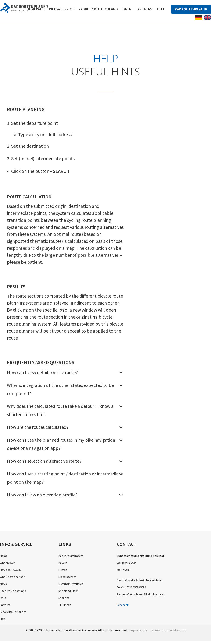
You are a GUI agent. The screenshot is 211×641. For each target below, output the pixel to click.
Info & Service (61, 9)
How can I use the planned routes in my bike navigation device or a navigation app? (65, 444)
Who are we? (7, 563)
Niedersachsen (67, 577)
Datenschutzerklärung (167, 630)
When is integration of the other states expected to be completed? (65, 389)
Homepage (35, 9)
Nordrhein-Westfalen (70, 584)
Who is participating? (12, 577)
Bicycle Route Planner (13, 611)
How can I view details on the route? (65, 372)
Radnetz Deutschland (98, 9)
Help (161, 9)
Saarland (64, 597)
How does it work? (10, 570)
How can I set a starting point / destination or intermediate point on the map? (65, 478)
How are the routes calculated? (65, 427)
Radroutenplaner (191, 9)
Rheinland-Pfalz (68, 590)
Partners (144, 9)
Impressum (138, 630)
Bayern (62, 563)
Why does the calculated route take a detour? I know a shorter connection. (65, 410)
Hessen (62, 570)
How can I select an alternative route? (65, 461)
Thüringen (64, 604)
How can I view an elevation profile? (65, 495)
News (3, 584)
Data (126, 9)
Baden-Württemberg (70, 556)
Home (3, 556)
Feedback (123, 604)
